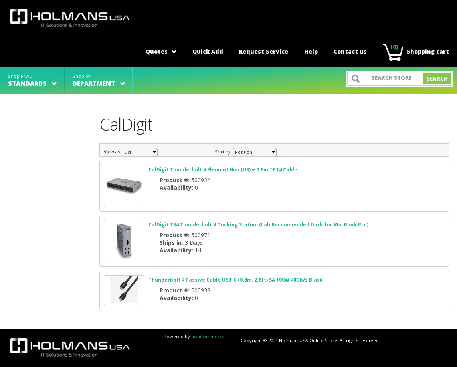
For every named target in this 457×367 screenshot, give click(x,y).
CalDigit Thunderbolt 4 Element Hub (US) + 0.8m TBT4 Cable (222, 169)
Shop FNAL (32, 80)
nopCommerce (208, 336)
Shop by (99, 80)
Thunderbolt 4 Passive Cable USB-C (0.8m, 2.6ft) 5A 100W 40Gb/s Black (235, 279)
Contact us (350, 51)
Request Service (263, 51)
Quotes (161, 51)
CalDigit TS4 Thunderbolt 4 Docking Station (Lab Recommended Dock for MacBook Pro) (258, 224)
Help (311, 51)
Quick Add (207, 51)
